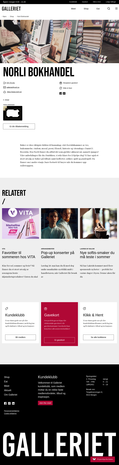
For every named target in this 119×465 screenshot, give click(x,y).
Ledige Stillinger (111, 2)
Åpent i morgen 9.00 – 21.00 (14, 2)
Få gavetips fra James (102, 459)
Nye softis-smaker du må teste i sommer (97, 255)
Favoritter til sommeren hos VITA (18, 255)
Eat (6, 381)
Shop (7, 377)
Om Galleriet (10, 394)
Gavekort (85, 2)
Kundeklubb (73, 2)
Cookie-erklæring (10, 413)
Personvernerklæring (11, 411)
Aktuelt (7, 390)
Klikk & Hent (97, 2)
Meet (6, 386)
